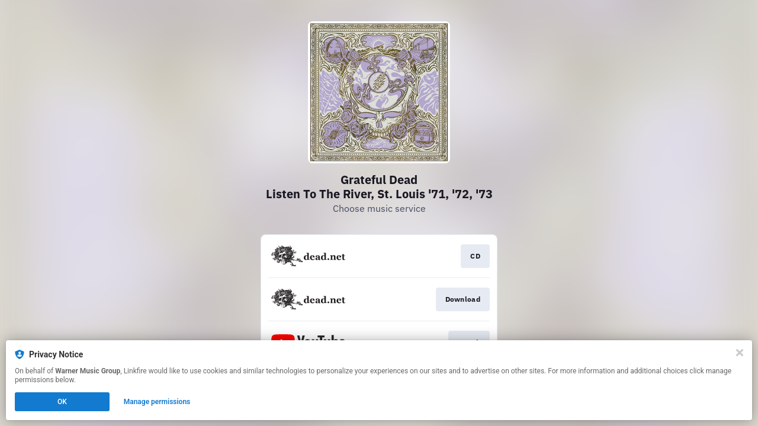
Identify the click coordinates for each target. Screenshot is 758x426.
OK (62, 402)
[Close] (739, 352)
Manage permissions (157, 402)
